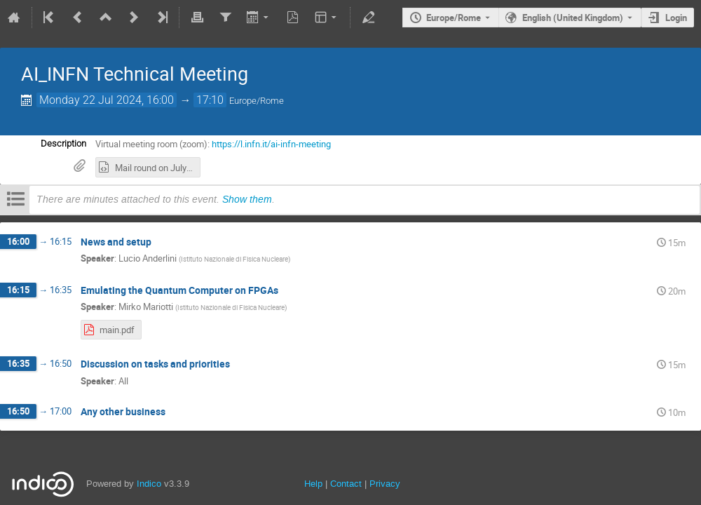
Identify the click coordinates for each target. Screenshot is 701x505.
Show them (247, 199)
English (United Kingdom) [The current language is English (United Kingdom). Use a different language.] (572, 17)
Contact (346, 484)
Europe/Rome (453, 17)
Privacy (384, 484)
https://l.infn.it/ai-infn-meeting (271, 143)
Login (676, 17)
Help (313, 484)
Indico (149, 484)
